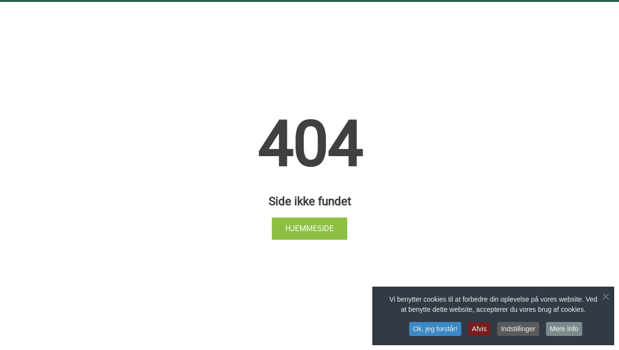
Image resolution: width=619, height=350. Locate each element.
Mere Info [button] (564, 329)
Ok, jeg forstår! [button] (435, 329)
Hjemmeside (309, 228)
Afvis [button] (479, 329)
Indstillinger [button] (518, 329)
